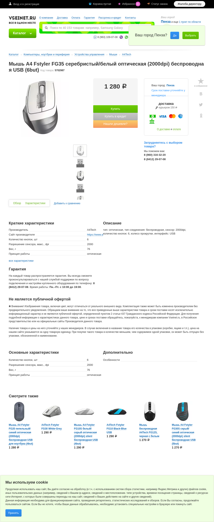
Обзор (17, 203)
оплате (177, 129)
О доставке (163, 129)
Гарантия (89, 17)
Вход (16, 4)
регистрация (32, 4)
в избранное (201, 86)
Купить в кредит (115, 116)
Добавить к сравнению (67, 203)
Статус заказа (159, 4)
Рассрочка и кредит (109, 17)
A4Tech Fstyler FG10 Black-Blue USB (116, 428)
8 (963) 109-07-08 (108, 37)
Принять (13, 512)
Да (174, 35)
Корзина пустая (102, 4)
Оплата (75, 17)
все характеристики (21, 260)
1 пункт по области (190, 22)
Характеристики (35, 203)
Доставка (62, 17)
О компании (46, 17)
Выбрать (190, 35)
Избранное (131, 4)
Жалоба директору (189, 3)
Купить (115, 108)
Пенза (171, 85)
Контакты (130, 17)
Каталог (19, 33)
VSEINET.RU (22, 20)
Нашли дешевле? (115, 123)
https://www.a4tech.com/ (101, 234)
